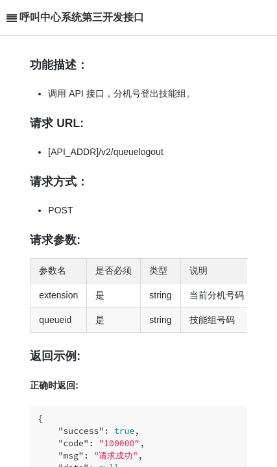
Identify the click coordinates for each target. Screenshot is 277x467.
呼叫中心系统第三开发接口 (81, 17)
